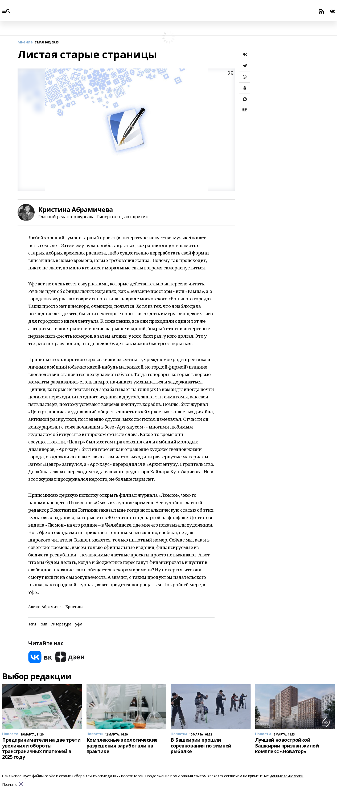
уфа (78, 624)
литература (61, 624)
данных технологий (286, 775)
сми (44, 624)
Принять (9, 784)
